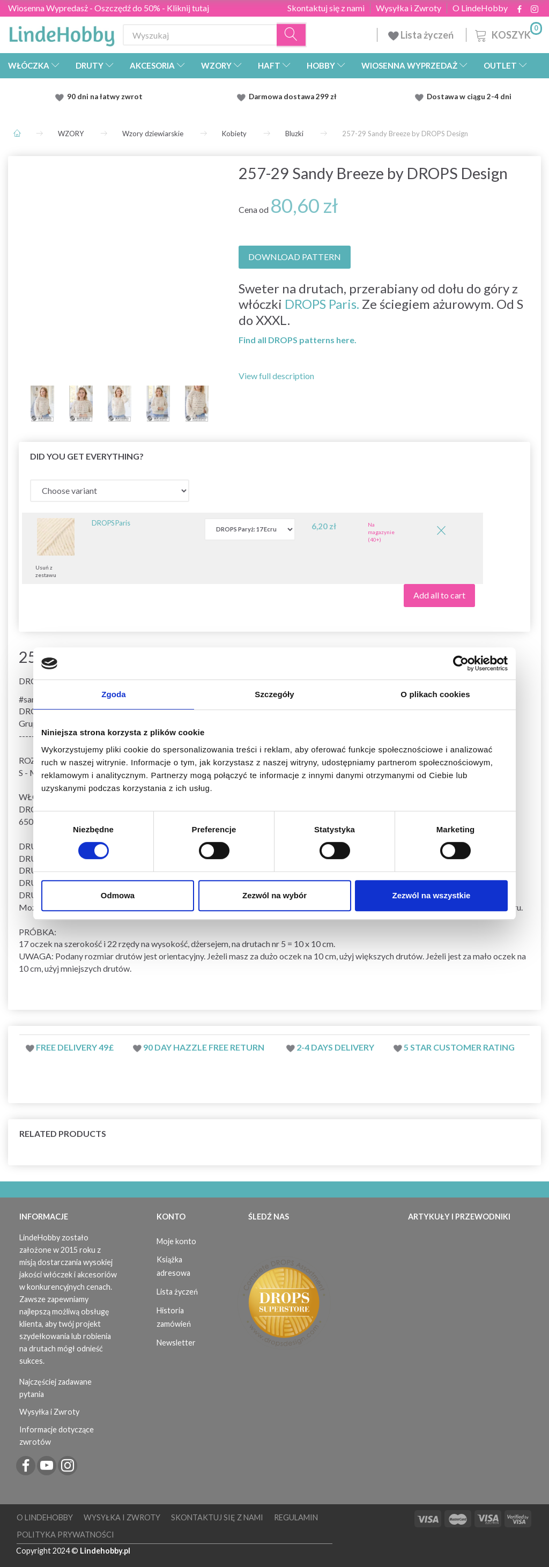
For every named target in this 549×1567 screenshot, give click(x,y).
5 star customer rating (459, 1047)
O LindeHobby (480, 8)
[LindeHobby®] (61, 33)
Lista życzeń (421, 35)
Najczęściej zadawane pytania (55, 1388)
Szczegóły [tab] (274, 694)
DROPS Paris (111, 523)
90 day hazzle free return (203, 1047)
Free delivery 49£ (75, 1047)
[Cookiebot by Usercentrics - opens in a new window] (461, 663)
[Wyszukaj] (292, 35)
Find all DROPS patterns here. (298, 340)
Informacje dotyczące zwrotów (56, 1435)
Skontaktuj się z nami (326, 8)
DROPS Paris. (322, 304)
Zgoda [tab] (113, 694)
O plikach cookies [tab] (435, 694)
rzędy (128, 943)
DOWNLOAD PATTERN (294, 257)
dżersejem (209, 943)
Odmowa (118, 895)
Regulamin (296, 1517)
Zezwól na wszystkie (431, 895)
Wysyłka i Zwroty (408, 8)
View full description (276, 376)
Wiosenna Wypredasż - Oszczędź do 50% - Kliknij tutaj (108, 8)
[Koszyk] (507, 33)
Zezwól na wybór (274, 895)
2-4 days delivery (335, 1047)
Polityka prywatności (65, 1534)
